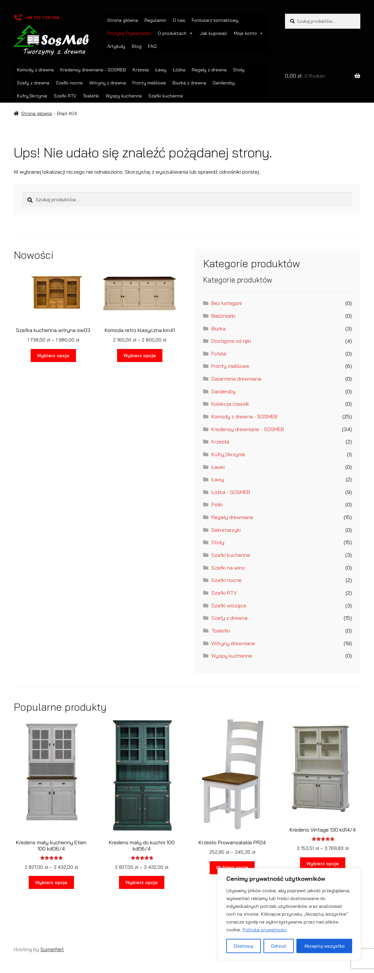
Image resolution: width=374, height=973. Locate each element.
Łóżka (179, 70)
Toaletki (91, 96)
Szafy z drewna (33, 83)
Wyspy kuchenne (124, 96)
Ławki (218, 467)
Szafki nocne (69, 83)
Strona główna (122, 20)
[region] (289, 914)
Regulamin (155, 20)
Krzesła (141, 70)
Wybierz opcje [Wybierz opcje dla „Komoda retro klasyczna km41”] (140, 355)
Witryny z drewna (107, 83)
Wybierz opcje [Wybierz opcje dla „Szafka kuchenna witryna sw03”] (53, 355)
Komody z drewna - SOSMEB (244, 416)
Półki (217, 504)
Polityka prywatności (265, 930)
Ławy (160, 70)
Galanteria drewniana (236, 378)
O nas (179, 20)
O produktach (175, 33)
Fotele (218, 353)
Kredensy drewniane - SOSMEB (93, 70)
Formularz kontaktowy (215, 20)
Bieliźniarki (223, 315)
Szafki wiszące (228, 605)
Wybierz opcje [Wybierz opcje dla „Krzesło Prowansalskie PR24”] (232, 867)
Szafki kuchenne (165, 96)
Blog (137, 46)
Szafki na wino (228, 567)
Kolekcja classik (230, 403)
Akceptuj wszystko (324, 946)
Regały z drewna (209, 70)
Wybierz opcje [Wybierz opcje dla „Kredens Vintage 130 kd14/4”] (323, 863)
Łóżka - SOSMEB (230, 492)
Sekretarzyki (226, 530)
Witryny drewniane (233, 643)
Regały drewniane (232, 517)
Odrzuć (278, 946)
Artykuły (116, 46)
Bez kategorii (226, 303)
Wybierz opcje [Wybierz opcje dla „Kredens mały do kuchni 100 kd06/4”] (142, 882)
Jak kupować (213, 33)
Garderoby (224, 83)
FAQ (152, 46)
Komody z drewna (35, 70)
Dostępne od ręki (231, 341)
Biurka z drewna (189, 83)
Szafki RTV (65, 96)
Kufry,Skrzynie (32, 96)
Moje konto (248, 33)
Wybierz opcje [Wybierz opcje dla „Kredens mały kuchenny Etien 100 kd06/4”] (51, 882)
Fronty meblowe (149, 83)
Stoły (239, 70)
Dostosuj (243, 946)
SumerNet (52, 949)
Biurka (218, 328)
